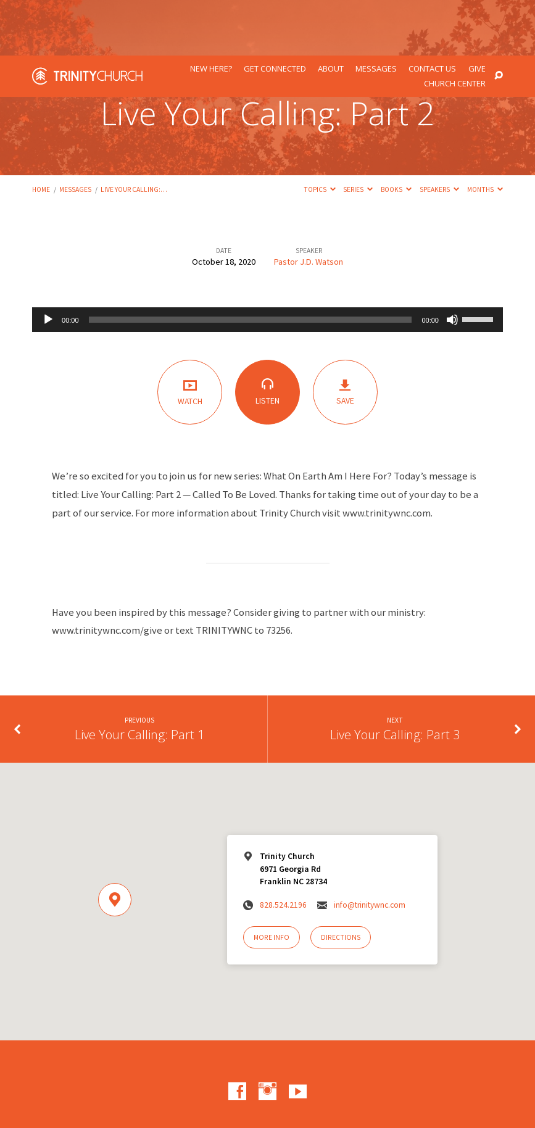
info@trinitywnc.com (369, 849)
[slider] (250, 264)
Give (477, 13)
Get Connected (275, 13)
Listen (267, 335)
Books (396, 134)
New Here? (211, 13)
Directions (340, 881)
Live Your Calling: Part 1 (140, 678)
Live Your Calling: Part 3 (395, 678)
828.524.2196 (283, 849)
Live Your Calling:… (134, 134)
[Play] (48, 264)
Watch (190, 336)
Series (358, 134)
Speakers (439, 134)
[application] (267, 264)
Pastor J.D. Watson (308, 206)
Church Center (455, 28)
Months (485, 134)
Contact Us (432, 13)
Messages (376, 13)
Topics (320, 134)
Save (345, 336)
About (331, 13)
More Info (271, 881)
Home (41, 134)
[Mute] (452, 264)
